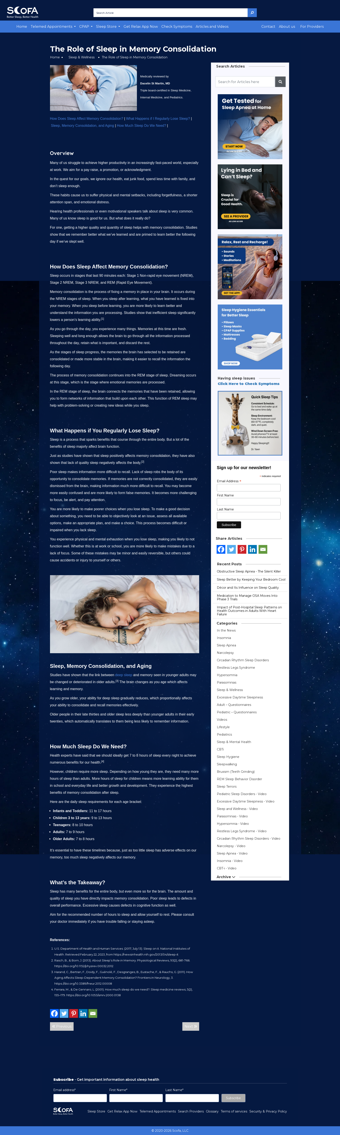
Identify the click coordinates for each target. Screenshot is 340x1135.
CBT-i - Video (226, 868)
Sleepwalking (227, 764)
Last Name (225, 509)
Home (21, 26)
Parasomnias (226, 682)
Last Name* (174, 1090)
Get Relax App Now (141, 26)
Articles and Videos (212, 26)
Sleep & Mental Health (234, 742)
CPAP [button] (84, 26)
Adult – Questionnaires (234, 705)
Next (191, 1026)
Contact (268, 26)
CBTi (220, 749)
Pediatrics (224, 734)
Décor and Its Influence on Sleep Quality (248, 588)
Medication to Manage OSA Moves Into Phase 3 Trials (247, 597)
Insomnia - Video (230, 861)
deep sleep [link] (123, 675)
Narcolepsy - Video (231, 846)
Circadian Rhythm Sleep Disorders (243, 660)
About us (287, 26)
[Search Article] (170, 12)
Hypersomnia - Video (233, 824)
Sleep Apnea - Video (232, 853)
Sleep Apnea (226, 645)
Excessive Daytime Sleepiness (240, 697)
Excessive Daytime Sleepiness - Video (245, 801)
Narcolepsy (225, 653)
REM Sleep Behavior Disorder (239, 779)
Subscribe (233, 1098)
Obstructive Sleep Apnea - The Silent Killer (249, 571)
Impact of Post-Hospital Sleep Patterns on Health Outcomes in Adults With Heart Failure (249, 610)
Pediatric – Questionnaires (237, 712)
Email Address (229, 481)
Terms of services (234, 1111)
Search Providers (191, 1111)
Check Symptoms (176, 26)
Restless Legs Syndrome (236, 668)
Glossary (212, 1111)
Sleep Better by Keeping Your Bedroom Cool (251, 579)
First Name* (118, 1090)
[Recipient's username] (245, 81)
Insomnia (224, 638)
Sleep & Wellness (82, 57)
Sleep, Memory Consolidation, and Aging (82, 125)
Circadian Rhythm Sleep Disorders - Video (248, 839)
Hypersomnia (227, 675)
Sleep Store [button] (106, 26)
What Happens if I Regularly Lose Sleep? (158, 118)
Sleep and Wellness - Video (237, 809)
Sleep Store (96, 1111)
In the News (226, 630)
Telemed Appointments (158, 1111)
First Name (225, 495)
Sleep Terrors (226, 787)
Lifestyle (223, 727)
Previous (61, 1026)
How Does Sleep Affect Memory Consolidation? (86, 118)
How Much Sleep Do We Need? (141, 125)
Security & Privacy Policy (268, 1111)
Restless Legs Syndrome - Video (242, 831)
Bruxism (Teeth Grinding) (236, 772)
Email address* (64, 1090)
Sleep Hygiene (228, 757)
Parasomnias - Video (232, 816)
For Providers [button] (312, 26)
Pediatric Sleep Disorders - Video (242, 794)
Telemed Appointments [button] (52, 26)
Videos (222, 720)
